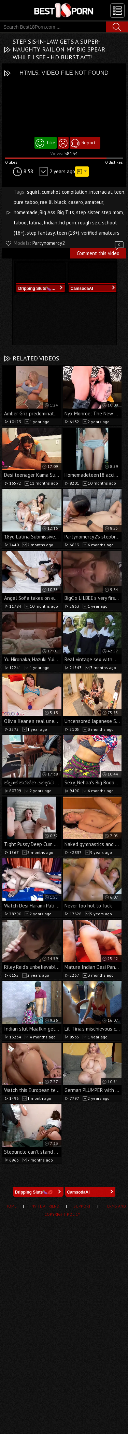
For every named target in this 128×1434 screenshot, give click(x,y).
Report (88, 142)
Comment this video (101, 252)
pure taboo (26, 202)
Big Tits (65, 212)
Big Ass (47, 212)
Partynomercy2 (48, 243)
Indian (50, 222)
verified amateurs (100, 233)
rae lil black (53, 202)
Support (82, 1206)
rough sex (89, 222)
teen (119, 192)
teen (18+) (68, 233)
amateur (94, 202)
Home (10, 1206)
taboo (20, 222)
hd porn (67, 222)
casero (75, 202)
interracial (100, 192)
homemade (26, 212)
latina (35, 222)
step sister (87, 212)
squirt (33, 192)
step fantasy (41, 233)
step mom (112, 212)
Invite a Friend (44, 1206)
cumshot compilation (64, 192)
